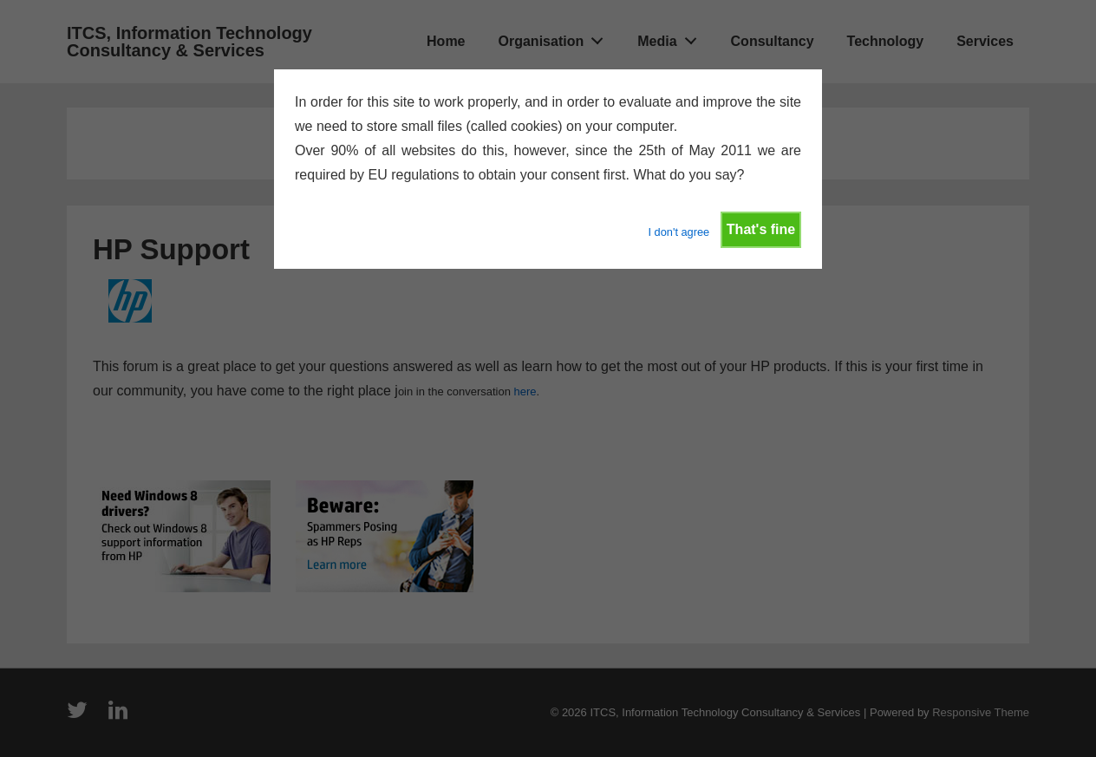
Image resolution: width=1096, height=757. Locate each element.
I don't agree (678, 231)
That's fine (761, 229)
